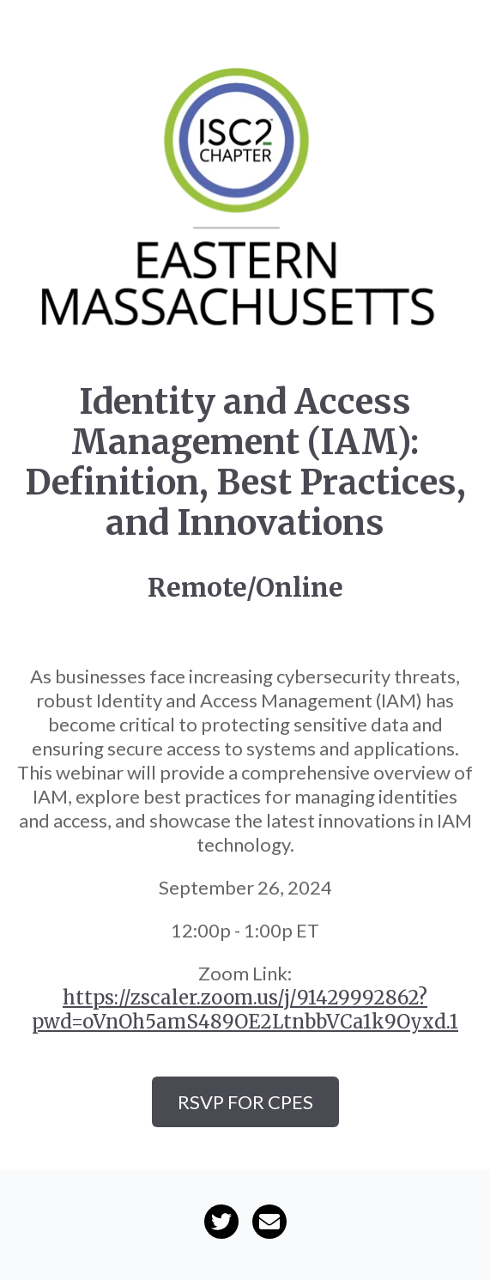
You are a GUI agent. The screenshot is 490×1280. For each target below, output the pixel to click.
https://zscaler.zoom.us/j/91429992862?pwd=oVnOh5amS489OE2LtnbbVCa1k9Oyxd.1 (245, 1010)
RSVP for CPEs (245, 1101)
